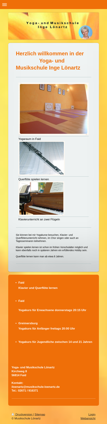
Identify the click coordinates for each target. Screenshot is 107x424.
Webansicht (87, 418)
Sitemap (40, 414)
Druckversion (22, 414)
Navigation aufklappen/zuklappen (53, 4)
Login (91, 414)
